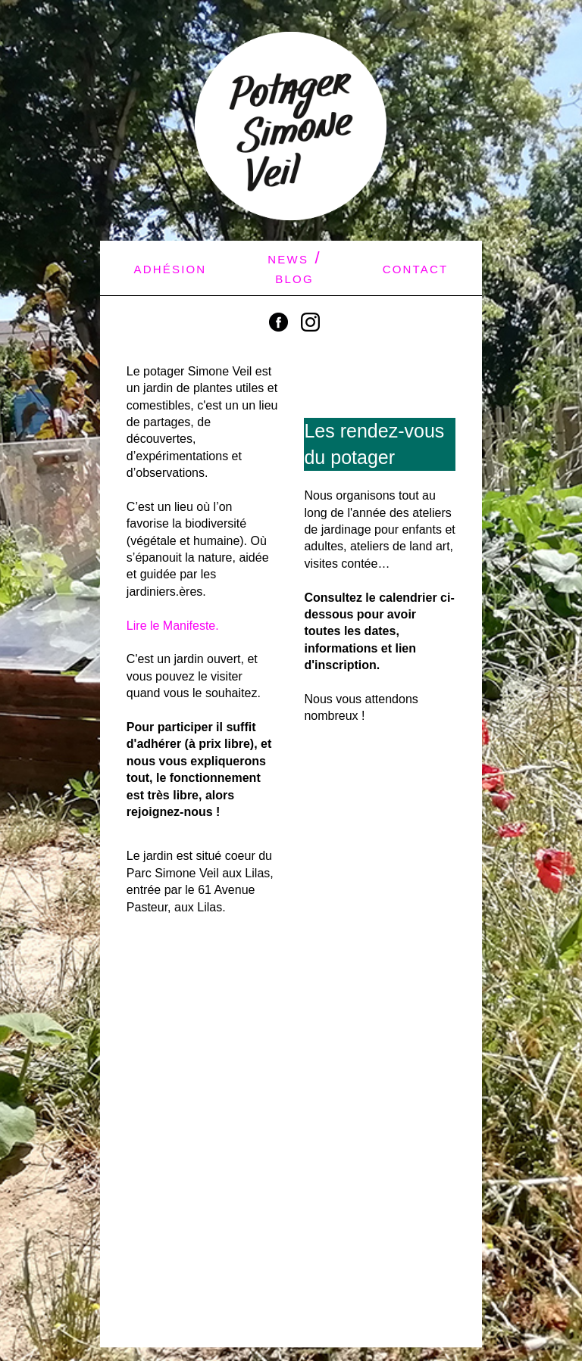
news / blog (294, 267)
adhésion (169, 267)
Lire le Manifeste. (173, 625)
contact (416, 267)
